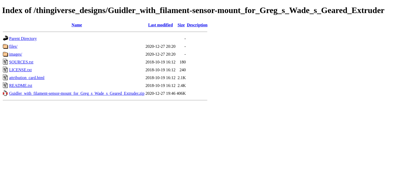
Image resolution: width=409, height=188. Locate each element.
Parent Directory (23, 38)
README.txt (20, 85)
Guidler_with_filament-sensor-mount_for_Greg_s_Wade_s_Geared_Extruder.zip (77, 93)
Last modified (160, 25)
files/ (13, 46)
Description (197, 25)
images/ (15, 54)
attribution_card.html (27, 77)
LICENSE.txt (20, 70)
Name (76, 25)
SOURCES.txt (21, 62)
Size (181, 25)
